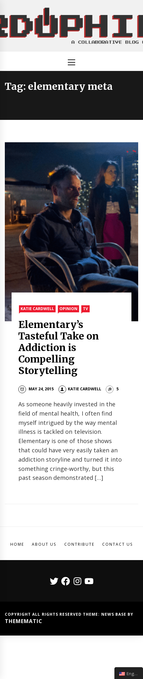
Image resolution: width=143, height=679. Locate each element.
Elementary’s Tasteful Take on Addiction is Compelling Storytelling (58, 347)
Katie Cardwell (37, 308)
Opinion (68, 308)
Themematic (23, 621)
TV (85, 308)
